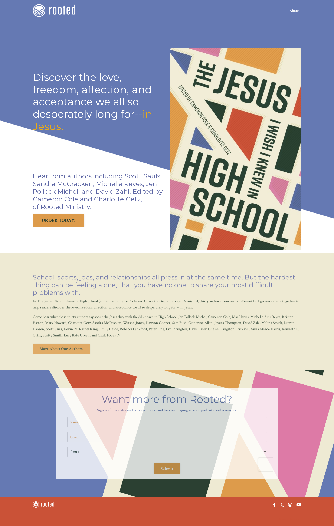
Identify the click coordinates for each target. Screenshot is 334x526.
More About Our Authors (61, 340)
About (294, 10)
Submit (167, 468)
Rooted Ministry (65, 207)
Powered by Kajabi (290, 519)
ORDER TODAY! (58, 220)
